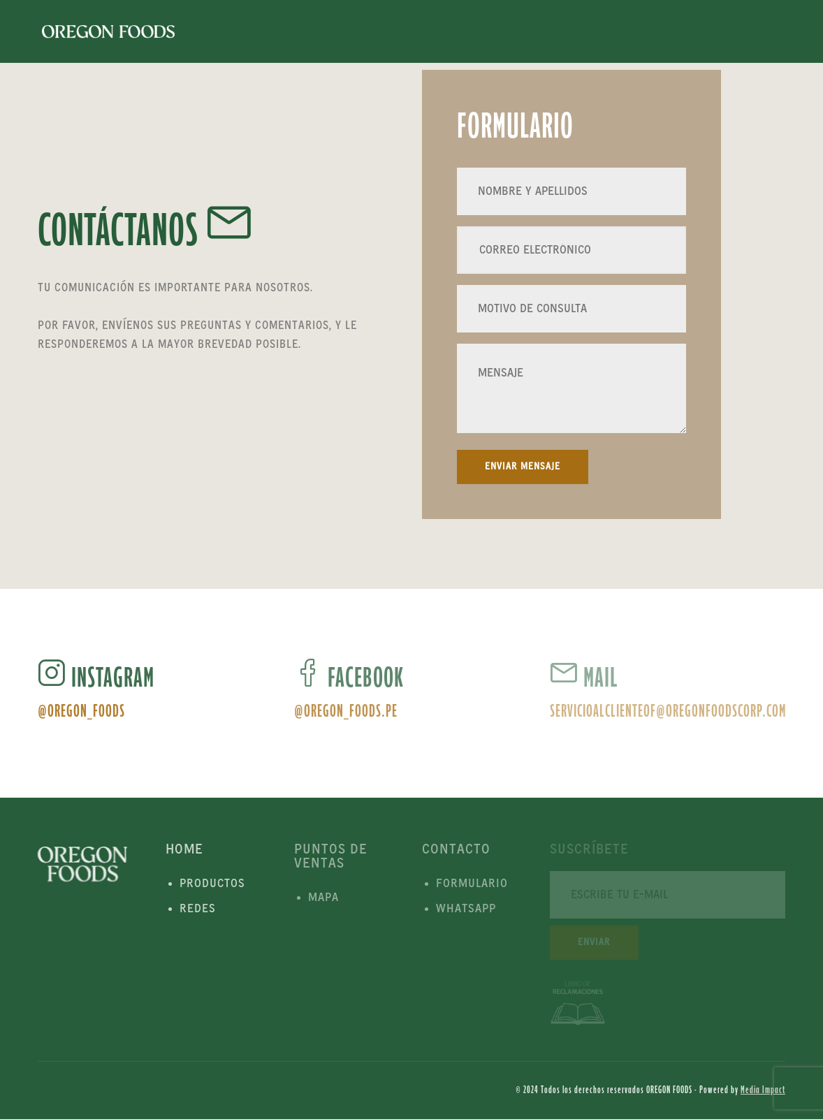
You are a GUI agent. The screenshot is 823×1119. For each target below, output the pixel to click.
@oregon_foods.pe (346, 710)
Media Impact (763, 1090)
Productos (212, 883)
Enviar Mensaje (522, 466)
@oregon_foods (81, 710)
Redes (198, 908)
